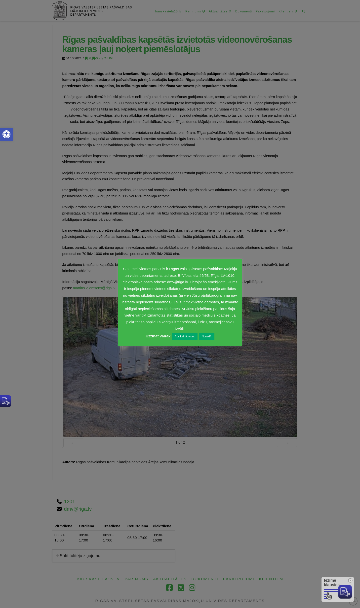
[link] (6, 134)
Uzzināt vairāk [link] (158, 336)
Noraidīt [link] (206, 336)
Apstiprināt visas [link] (185, 336)
